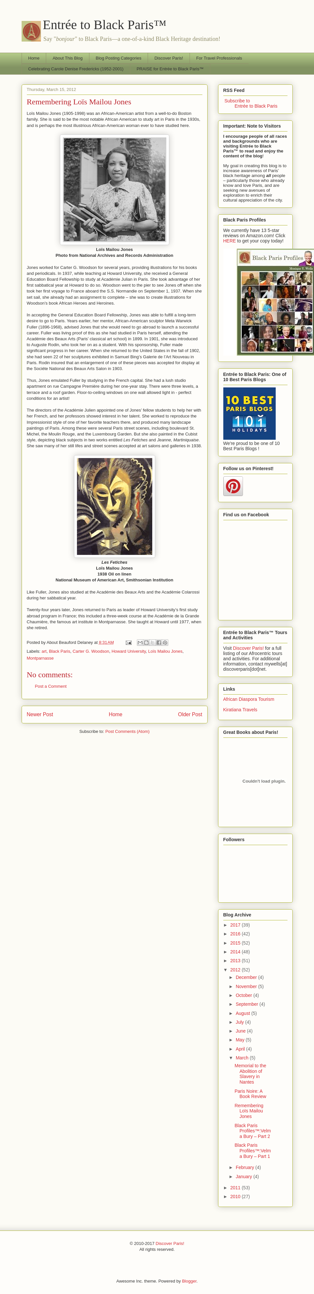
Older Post (190, 714)
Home (34, 58)
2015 (236, 943)
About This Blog (68, 58)
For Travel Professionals (219, 58)
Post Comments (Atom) (127, 731)
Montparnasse (40, 658)
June (241, 1031)
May (241, 1039)
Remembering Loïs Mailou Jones (79, 101)
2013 (236, 960)
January (244, 1176)
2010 (236, 1196)
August (243, 1013)
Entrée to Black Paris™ (105, 24)
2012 (236, 969)
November (247, 986)
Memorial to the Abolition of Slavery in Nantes (250, 1074)
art (44, 651)
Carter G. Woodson (91, 651)
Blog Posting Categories (118, 58)
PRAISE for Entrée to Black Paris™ (170, 68)
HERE (229, 240)
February (245, 1167)
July (240, 1022)
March (243, 1057)
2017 (236, 925)
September (247, 1004)
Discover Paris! (169, 58)
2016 (236, 933)
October (244, 995)
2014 (236, 951)
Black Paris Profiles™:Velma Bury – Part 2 (252, 1131)
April (241, 1049)
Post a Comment (51, 686)
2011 (236, 1187)
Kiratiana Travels (240, 709)
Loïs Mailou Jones (165, 651)
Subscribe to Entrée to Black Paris (250, 103)
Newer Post (40, 714)
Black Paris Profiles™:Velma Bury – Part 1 (252, 1151)
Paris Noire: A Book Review (250, 1094)
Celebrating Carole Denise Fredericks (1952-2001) (75, 68)
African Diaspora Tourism (248, 699)
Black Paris (59, 651)
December (247, 977)
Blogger (189, 1281)
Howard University (129, 651)
